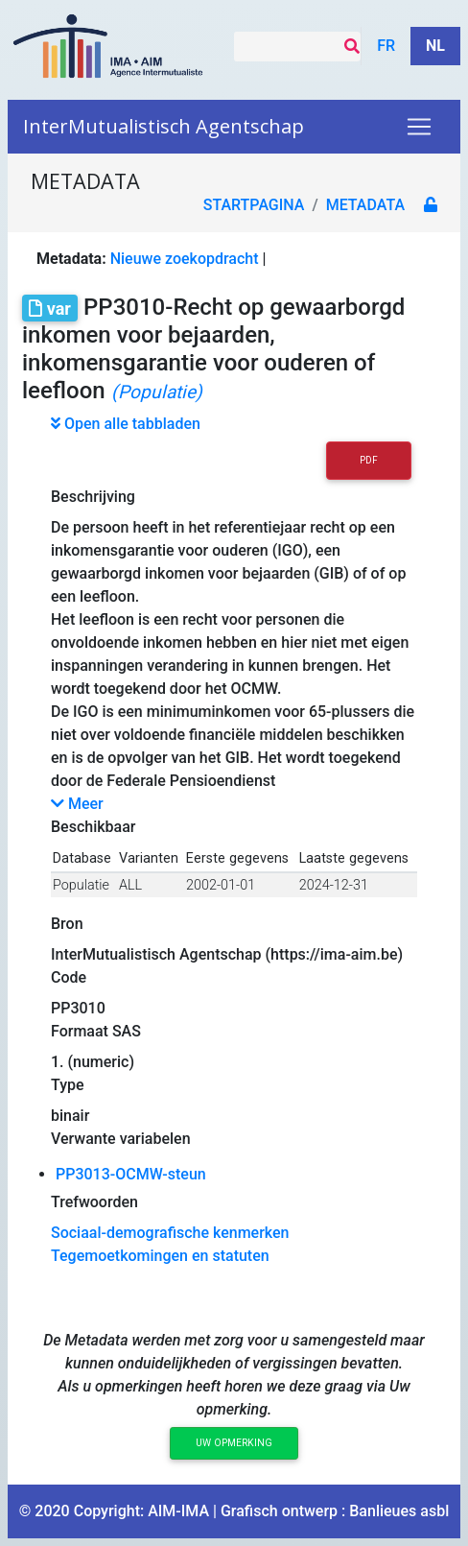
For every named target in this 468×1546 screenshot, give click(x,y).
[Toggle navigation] (419, 126)
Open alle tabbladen (125, 424)
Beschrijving (93, 497)
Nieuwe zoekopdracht (184, 259)
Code (68, 977)
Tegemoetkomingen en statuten (160, 1256)
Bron (67, 924)
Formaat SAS (96, 1031)
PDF (369, 460)
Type (67, 1085)
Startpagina (254, 205)
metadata (365, 205)
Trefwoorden (94, 1202)
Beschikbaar (93, 827)
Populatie (81, 885)
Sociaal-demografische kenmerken (170, 1233)
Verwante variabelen (121, 1139)
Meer (77, 804)
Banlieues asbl (399, 1511)
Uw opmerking (234, 1443)
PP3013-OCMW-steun (131, 1174)
